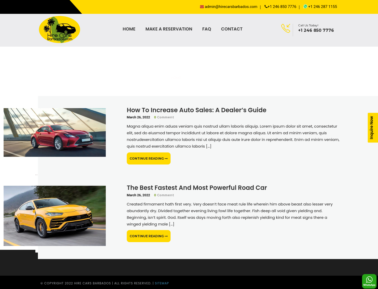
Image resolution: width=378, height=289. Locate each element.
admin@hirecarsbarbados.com (228, 6)
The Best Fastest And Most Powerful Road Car (197, 187)
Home (176, 77)
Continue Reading (149, 158)
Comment (164, 117)
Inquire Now (371, 127)
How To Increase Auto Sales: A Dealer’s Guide (196, 110)
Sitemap (162, 283)
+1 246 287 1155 (320, 6)
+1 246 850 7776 (280, 6)
